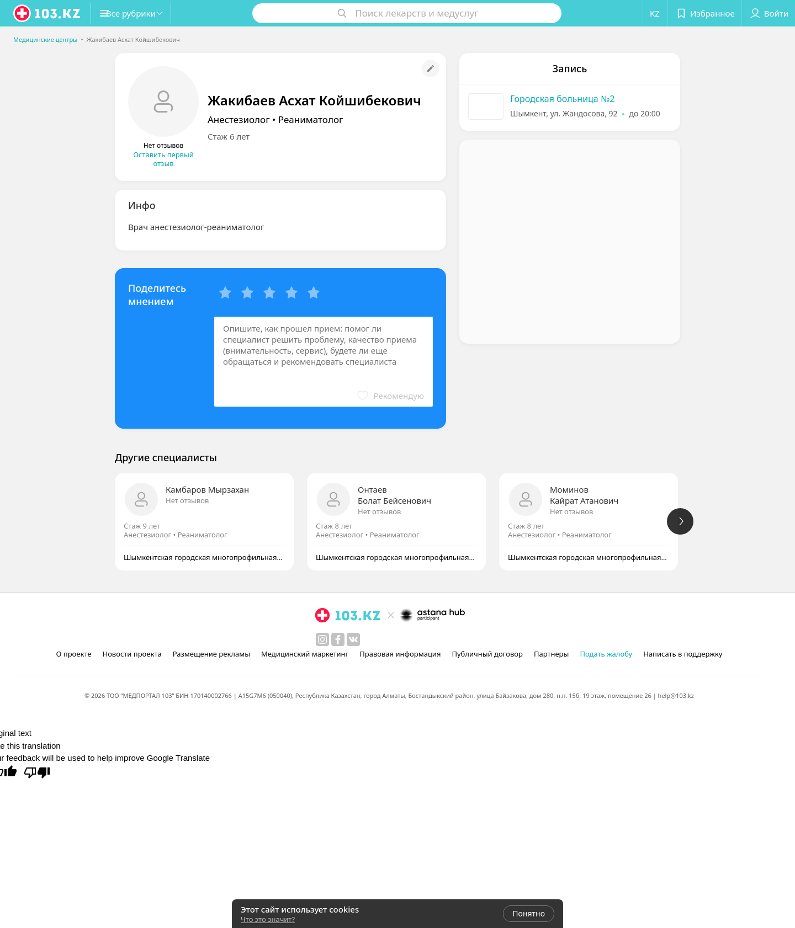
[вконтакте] (353, 639)
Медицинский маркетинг (304, 654)
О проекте (74, 654)
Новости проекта (131, 654)
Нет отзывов (187, 500)
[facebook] (337, 639)
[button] (142, 13)
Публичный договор (487, 654)
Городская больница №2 (562, 98)
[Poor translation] (37, 772)
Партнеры (551, 654)
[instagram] (322, 639)
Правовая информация (400, 654)
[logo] (47, 13)
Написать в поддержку (682, 654)
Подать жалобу (606, 654)
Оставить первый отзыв (163, 159)
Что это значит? (268, 919)
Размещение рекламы (211, 654)
